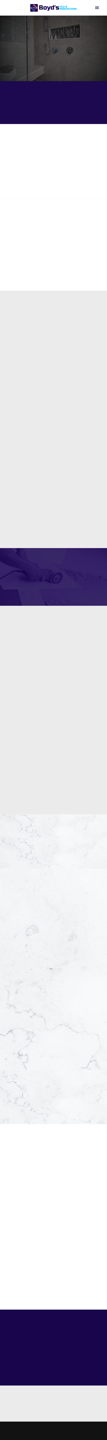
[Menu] (97, 7)
